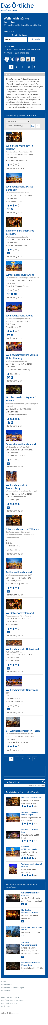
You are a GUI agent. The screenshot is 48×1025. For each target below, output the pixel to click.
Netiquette (5, 1006)
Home (3, 981)
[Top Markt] (24, 802)
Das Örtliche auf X (9, 1003)
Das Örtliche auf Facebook (12, 1000)
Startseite (8, 49)
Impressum (6, 990)
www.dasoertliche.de (10, 997)
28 (29, 67)
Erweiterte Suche (19, 35)
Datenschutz (6, 984)
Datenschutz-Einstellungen (12, 987)
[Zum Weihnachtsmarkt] (24, 150)
